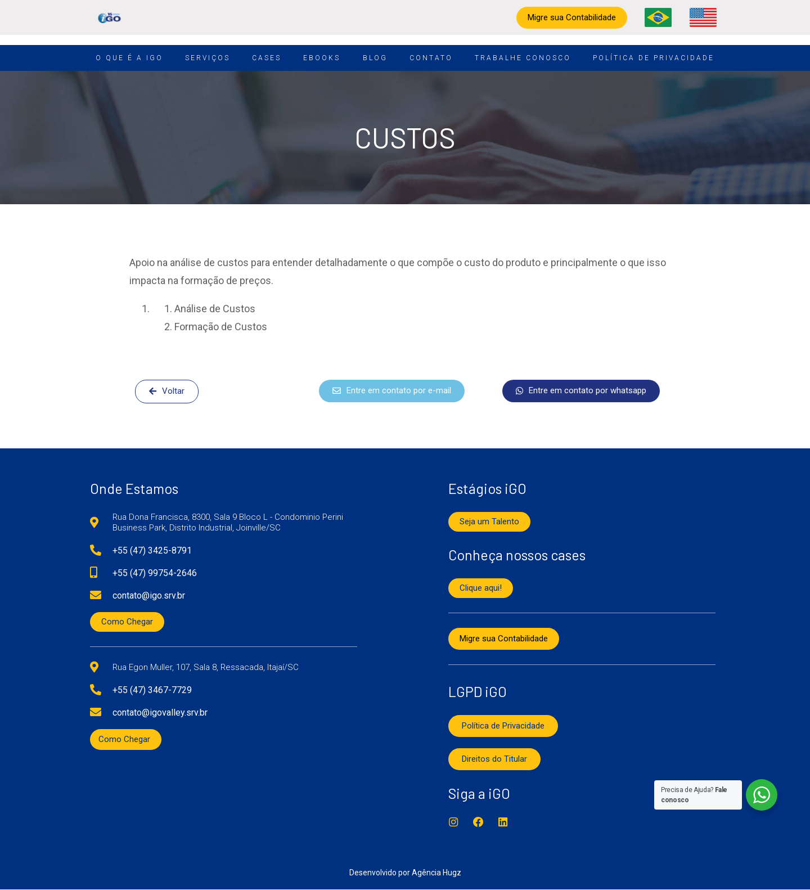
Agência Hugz (436, 873)
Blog (375, 58)
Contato (431, 58)
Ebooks (321, 58)
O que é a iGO (129, 58)
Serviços (207, 58)
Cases (266, 58)
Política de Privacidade (653, 58)
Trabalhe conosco (523, 58)
